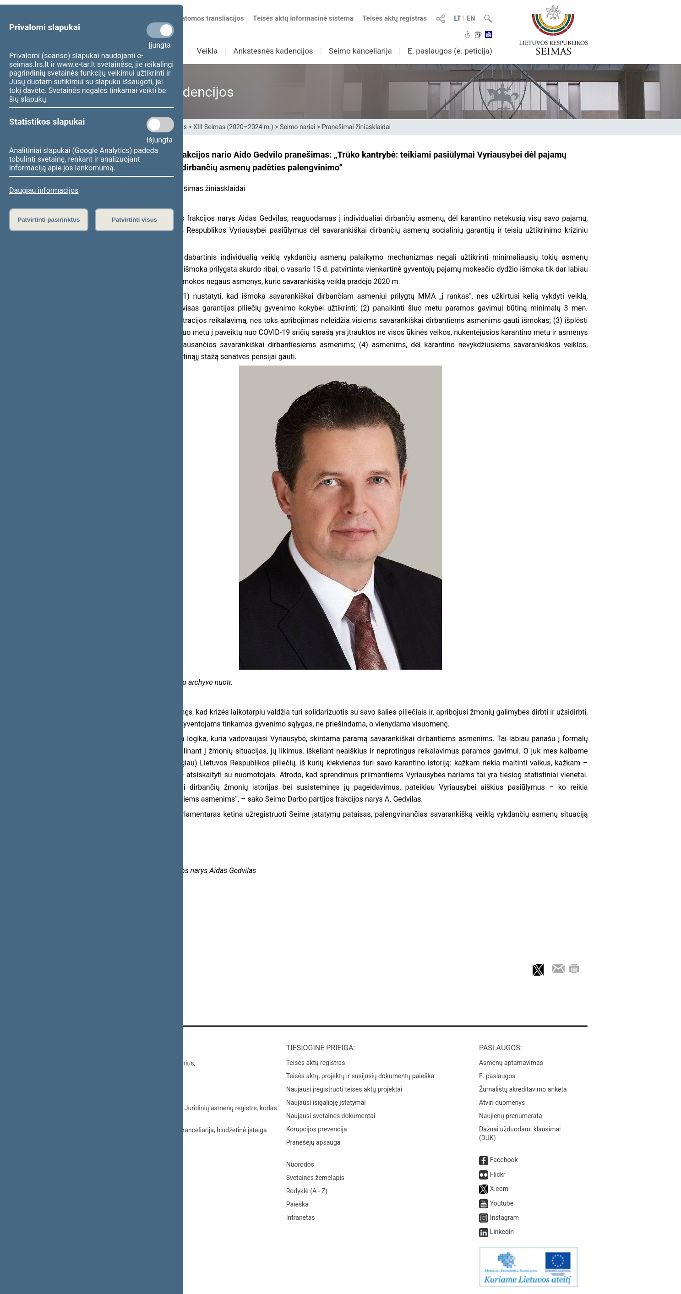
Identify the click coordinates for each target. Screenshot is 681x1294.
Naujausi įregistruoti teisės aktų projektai (344, 1089)
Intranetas (300, 1217)
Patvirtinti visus (134, 219)
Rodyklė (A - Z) (307, 1191)
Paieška (297, 1204)
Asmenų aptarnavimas (511, 1062)
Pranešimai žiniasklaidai (356, 127)
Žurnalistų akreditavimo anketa (523, 1089)
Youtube (501, 1203)
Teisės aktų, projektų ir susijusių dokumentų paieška (360, 1076)
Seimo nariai (297, 127)
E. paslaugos (497, 1076)
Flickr (498, 1174)
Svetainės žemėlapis (315, 1177)
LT (457, 18)
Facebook (504, 1159)
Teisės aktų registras (394, 18)
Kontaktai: (113, 1047)
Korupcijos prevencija (316, 1129)
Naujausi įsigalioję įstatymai (326, 1102)
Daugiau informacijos (43, 190)
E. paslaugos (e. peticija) (450, 50)
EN (470, 18)
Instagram (504, 1217)
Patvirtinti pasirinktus (48, 219)
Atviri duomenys (502, 1102)
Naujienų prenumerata (510, 1115)
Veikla (207, 50)
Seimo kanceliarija (360, 50)
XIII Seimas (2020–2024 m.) (233, 127)
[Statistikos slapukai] (160, 124)
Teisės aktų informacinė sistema (303, 18)
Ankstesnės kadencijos (273, 50)
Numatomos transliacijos (199, 18)
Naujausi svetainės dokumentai (331, 1115)
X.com (499, 1188)
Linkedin (502, 1231)
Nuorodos (300, 1164)
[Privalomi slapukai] (160, 30)
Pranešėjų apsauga (313, 1142)
